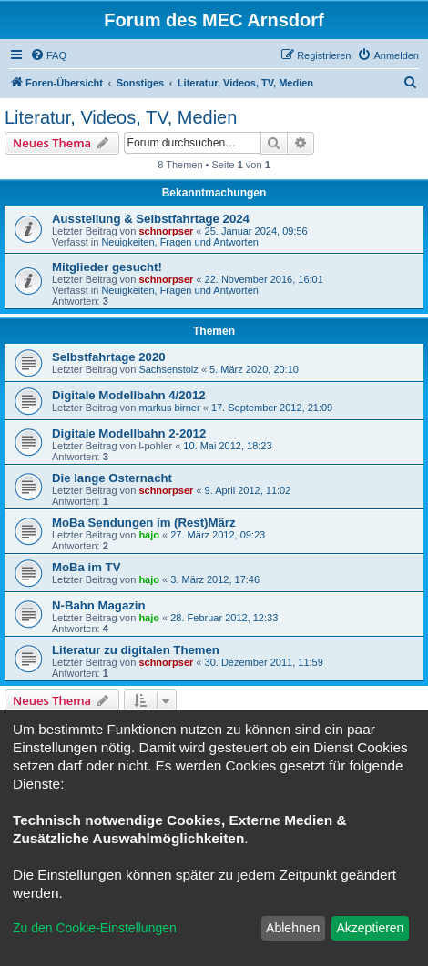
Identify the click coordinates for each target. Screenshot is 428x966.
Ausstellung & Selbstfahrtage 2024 (151, 219)
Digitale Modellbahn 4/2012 (129, 395)
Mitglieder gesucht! (107, 267)
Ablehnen (293, 928)
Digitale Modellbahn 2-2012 (129, 433)
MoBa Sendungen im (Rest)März (144, 522)
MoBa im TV (86, 567)
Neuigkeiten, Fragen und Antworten (179, 241)
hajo (148, 534)
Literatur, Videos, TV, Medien (121, 117)
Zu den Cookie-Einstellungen (95, 928)
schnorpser (165, 231)
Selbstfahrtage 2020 (109, 357)
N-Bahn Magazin (99, 605)
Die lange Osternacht (112, 478)
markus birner (168, 407)
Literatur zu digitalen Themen (135, 650)
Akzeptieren (369, 928)
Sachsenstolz (168, 369)
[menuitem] (48, 55)
